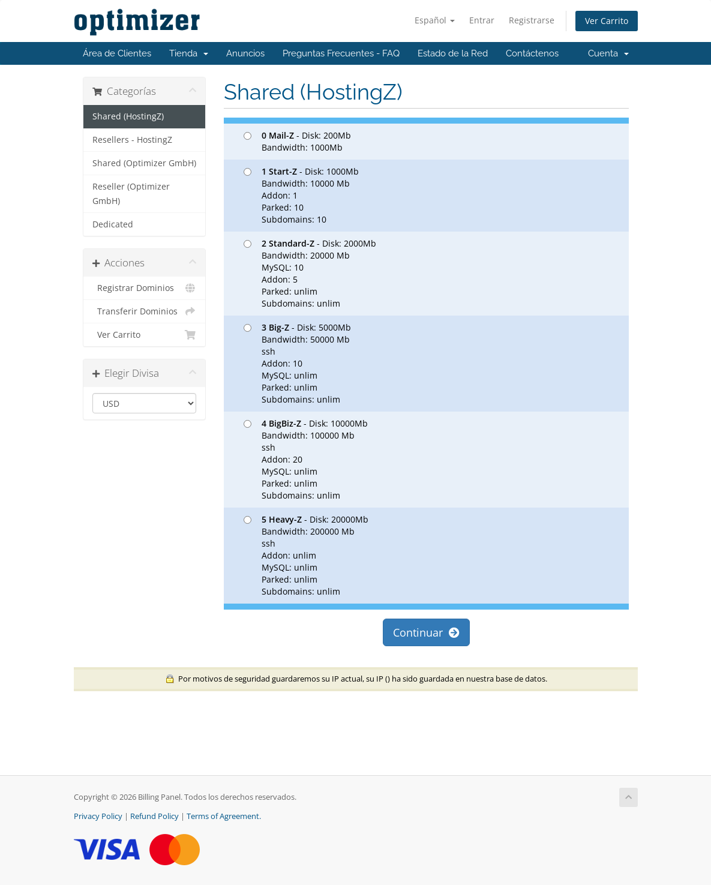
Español (435, 20)
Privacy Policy (98, 816)
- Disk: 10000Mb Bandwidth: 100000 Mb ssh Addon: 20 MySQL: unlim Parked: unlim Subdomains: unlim (306, 459)
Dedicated (112, 224)
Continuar (426, 632)
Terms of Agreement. (224, 816)
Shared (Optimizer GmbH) (144, 163)
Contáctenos (532, 53)
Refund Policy (154, 816)
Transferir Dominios (144, 311)
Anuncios (245, 53)
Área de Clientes (117, 53)
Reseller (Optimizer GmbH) (131, 193)
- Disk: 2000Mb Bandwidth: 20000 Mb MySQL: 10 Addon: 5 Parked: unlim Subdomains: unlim (310, 273)
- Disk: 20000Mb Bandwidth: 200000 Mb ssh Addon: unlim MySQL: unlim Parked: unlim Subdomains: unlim (306, 555)
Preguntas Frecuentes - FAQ (341, 53)
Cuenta (608, 53)
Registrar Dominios (144, 288)
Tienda (188, 53)
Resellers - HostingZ (132, 139)
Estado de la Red (453, 53)
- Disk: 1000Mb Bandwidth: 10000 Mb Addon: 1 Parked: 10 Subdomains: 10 (301, 195)
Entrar (481, 20)
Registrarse (531, 20)
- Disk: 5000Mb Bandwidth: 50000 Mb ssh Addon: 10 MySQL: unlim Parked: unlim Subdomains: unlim (297, 363)
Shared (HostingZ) (128, 116)
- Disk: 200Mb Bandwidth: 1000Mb (297, 141)
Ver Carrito (606, 20)
